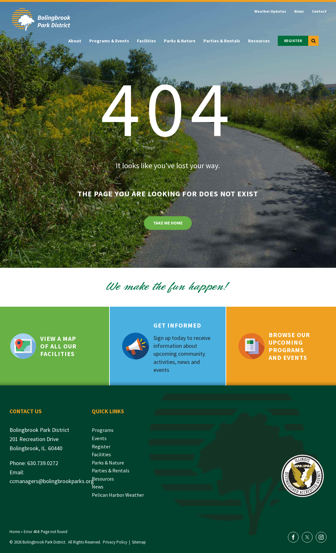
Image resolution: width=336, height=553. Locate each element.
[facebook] (293, 537)
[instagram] (321, 537)
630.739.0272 (42, 463)
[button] (313, 41)
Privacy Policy (115, 542)
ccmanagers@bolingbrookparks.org (51, 481)
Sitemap (139, 542)
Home (14, 531)
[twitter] (307, 537)
